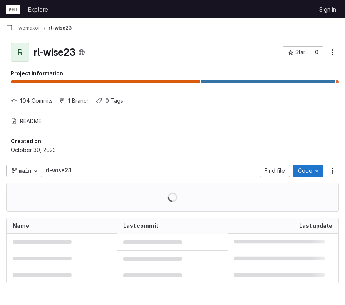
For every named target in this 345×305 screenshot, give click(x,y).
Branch (74, 100)
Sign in (327, 9)
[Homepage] (13, 9)
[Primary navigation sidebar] (9, 28)
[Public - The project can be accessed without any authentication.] (82, 52)
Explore (38, 9)
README (26, 121)
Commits (32, 100)
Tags (109, 100)
